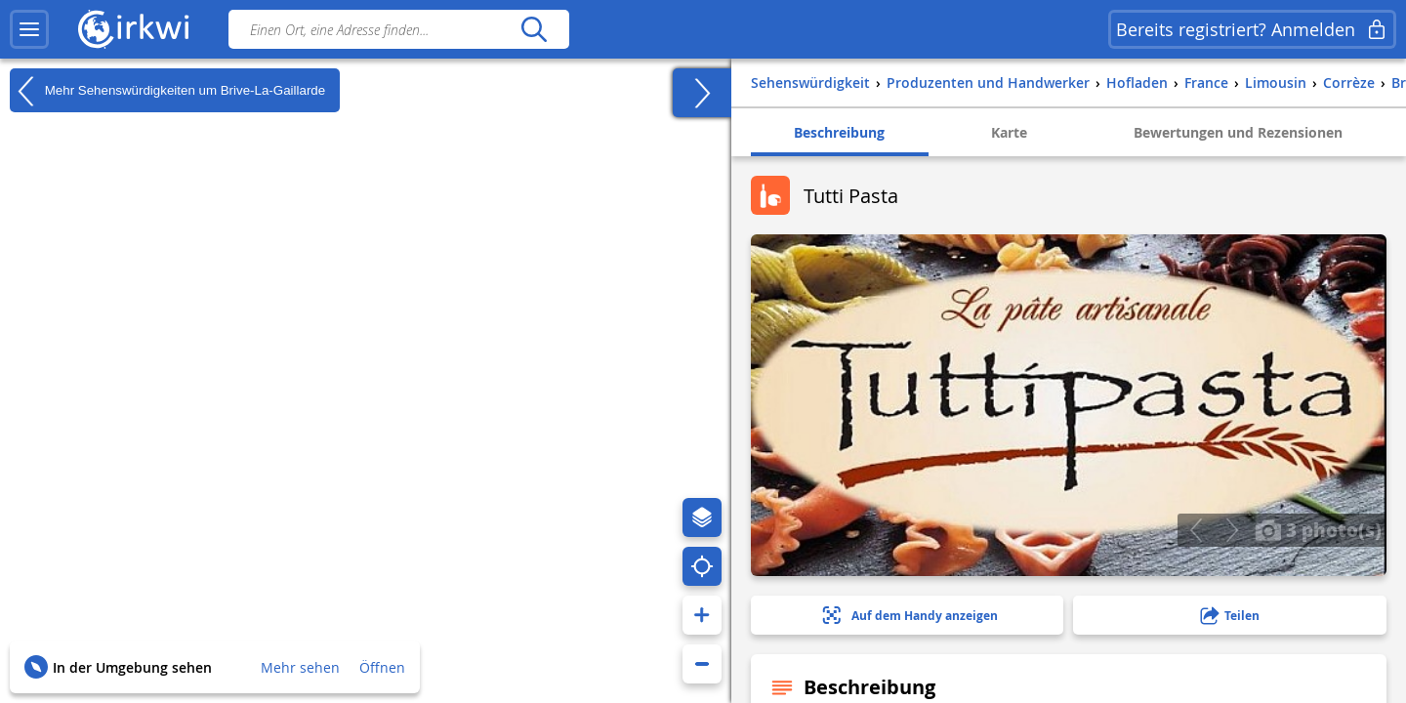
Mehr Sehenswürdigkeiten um (167, 90)
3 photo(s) (1318, 529)
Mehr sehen (300, 667)
